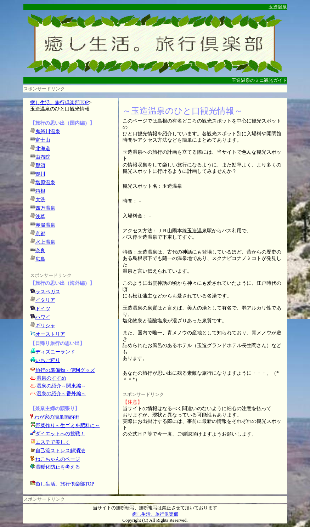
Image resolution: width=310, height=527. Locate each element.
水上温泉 (45, 242)
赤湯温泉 (45, 225)
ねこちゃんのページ (57, 459)
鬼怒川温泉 (47, 131)
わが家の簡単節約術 (56, 417)
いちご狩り (47, 360)
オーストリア (50, 334)
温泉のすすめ (51, 378)
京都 (40, 233)
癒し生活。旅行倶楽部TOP (59, 102)
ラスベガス (47, 291)
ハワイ (42, 317)
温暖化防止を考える (57, 467)
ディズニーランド (55, 352)
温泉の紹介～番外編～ (61, 393)
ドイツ (42, 308)
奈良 (40, 250)
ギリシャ (45, 325)
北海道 (42, 148)
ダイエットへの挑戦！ (57, 433)
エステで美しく (52, 442)
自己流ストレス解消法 (60, 450)
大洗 (40, 199)
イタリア (45, 300)
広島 (40, 259)
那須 (40, 165)
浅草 (40, 216)
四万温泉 (45, 208)
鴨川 (40, 174)
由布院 (42, 157)
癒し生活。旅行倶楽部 (155, 514)
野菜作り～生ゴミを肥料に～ (67, 425)
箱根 (40, 191)
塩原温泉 (45, 182)
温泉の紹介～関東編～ (61, 386)
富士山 (42, 140)
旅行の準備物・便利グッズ (65, 370)
